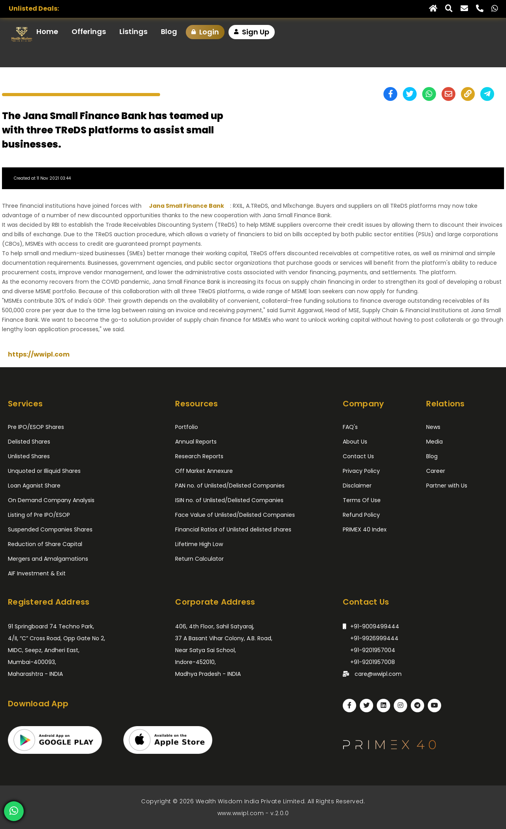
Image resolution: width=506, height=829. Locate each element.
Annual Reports (196, 442)
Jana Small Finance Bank (186, 206)
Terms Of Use (362, 500)
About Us (355, 442)
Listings (133, 31)
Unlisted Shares (29, 456)
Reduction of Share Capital (45, 544)
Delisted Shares (29, 442)
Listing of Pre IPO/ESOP (39, 515)
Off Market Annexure (204, 471)
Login (205, 32)
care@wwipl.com (372, 673)
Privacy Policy (361, 471)
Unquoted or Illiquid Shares (44, 471)
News (433, 427)
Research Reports (199, 456)
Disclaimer (357, 485)
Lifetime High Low (199, 544)
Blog (169, 31)
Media (434, 442)
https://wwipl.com (39, 354)
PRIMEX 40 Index (365, 529)
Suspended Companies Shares (50, 529)
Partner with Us (446, 485)
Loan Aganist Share (34, 485)
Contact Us (358, 456)
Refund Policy (361, 515)
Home (47, 31)
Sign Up (251, 32)
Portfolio (186, 427)
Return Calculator (199, 559)
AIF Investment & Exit (37, 573)
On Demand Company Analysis (51, 500)
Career (435, 471)
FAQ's (350, 427)
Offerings (89, 31)
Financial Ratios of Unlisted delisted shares (233, 529)
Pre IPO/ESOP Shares (36, 427)
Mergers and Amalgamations (48, 559)
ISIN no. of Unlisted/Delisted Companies (229, 500)
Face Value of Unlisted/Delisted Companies (235, 515)
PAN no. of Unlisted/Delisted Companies (230, 485)
